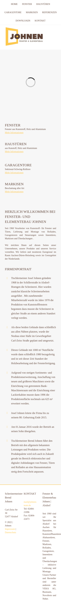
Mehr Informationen (14, 132)
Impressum (10, 529)
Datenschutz (10, 532)
